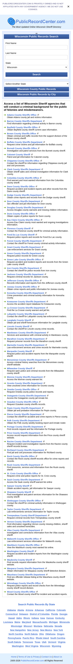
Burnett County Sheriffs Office (22, 148)
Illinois (26, 618)
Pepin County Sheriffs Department (24, 408)
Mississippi (16, 626)
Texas (37, 642)
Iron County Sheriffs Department (23, 268)
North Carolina (16, 634)
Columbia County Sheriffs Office (23, 178)
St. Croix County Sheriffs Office (22, 473)
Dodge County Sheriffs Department (24, 195)
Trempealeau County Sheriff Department (27, 515)
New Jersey (33, 630)
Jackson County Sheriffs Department (25, 274)
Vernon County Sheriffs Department (24, 522)
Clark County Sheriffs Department (23, 169)
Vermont (52, 642)
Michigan (53, 622)
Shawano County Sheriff (19, 492)
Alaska (20, 610)
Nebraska (48, 626)
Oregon (60, 634)
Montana (38, 626)
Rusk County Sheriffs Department (23, 465)
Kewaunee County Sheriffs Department (26, 301)
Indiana (35, 618)
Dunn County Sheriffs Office (21, 214)
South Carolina (57, 638)
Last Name (11, 53)
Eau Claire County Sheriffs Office (23, 220)
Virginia (61, 642)
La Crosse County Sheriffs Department (26, 308)
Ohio (41, 634)
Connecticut (12, 614)
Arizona (29, 610)
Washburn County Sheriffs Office (23, 545)
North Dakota (31, 634)
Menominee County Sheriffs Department (27, 360)
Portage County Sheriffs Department (25, 427)
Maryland (26, 622)
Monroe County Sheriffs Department (25, 377)
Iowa (42, 618)
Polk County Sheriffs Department (23, 420)
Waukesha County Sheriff (19, 560)
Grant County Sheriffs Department (24, 247)
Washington (18, 646)
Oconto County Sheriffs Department (25, 383)
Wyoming (56, 646)
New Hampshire (18, 630)
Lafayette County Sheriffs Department (25, 314)
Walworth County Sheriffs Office (23, 539)
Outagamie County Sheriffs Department (26, 395)
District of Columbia (40, 614)
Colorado (61, 610)
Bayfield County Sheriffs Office (22, 127)
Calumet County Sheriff (18, 154)
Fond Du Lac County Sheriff (20, 235)
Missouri (28, 626)
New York (58, 630)
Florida (54, 614)
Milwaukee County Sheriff (19, 368)
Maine (17, 622)
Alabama (11, 610)
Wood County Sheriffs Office (21, 592)
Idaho (19, 618)
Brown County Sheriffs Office (21, 133)
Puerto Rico (28, 638)
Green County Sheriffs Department (24, 253)
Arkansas (39, 610)
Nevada (58, 626)
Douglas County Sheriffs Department (25, 207)
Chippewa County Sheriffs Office (23, 161)
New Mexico (46, 630)
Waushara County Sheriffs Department (26, 574)
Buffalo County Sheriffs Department (24, 142)
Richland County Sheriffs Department (25, 450)
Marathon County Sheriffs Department (26, 339)
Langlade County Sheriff (19, 320)
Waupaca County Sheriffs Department (25, 568)
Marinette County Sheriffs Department (25, 345)
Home (14, 657)
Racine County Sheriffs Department (24, 441)
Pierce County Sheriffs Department (24, 414)
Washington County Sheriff (20, 551)
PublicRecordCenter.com (32, 660)
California (50, 610)
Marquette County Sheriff (19, 351)
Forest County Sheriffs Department (24, 241)
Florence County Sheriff (19, 228)
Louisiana (8, 622)
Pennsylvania (14, 638)
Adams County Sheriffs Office (21, 115)
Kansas (50, 618)
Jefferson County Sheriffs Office (23, 280)
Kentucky (60, 618)
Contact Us (46, 657)
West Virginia (31, 646)
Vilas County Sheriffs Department (23, 530)
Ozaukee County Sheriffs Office (22, 402)
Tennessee (27, 642)
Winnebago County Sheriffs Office (24, 583)
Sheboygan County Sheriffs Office (24, 501)
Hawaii (11, 618)
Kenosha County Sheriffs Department (25, 293)
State (8, 63)
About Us (57, 657)
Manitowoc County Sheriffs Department (26, 332)
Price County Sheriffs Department (23, 433)
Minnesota (64, 622)
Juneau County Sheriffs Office (22, 287)
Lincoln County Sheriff (18, 326)
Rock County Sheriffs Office (21, 456)
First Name (11, 43)
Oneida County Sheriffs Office (22, 389)
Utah (44, 642)
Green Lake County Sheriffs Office (24, 259)
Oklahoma (50, 634)
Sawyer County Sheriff (18, 486)
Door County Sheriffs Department (23, 201)
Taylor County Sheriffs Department (24, 509)
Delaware (23, 614)
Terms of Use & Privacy (29, 657)
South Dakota (14, 642)
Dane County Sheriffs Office (21, 186)
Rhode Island (42, 638)
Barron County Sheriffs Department (24, 121)
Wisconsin (45, 646)
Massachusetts (40, 622)
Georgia (63, 614)
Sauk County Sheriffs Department (23, 480)
